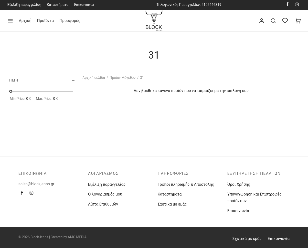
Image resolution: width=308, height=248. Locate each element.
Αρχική (25, 20)
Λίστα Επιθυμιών (103, 204)
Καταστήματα (57, 5)
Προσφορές (69, 20)
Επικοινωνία (84, 5)
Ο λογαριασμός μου (105, 194)
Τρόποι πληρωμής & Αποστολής (186, 184)
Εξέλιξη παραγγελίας (24, 5)
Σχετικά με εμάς (172, 204)
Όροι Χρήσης (238, 184)
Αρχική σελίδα (94, 78)
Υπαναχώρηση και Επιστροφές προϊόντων (254, 197)
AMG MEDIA (77, 237)
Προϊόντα (45, 20)
